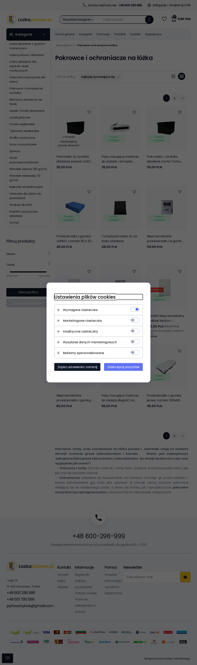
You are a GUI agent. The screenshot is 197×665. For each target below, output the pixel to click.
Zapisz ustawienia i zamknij (77, 367)
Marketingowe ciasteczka (82, 320)
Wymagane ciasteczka (80, 310)
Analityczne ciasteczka (80, 331)
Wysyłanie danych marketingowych (90, 342)
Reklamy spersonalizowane (83, 353)
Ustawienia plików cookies (85, 297)
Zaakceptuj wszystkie (123, 367)
